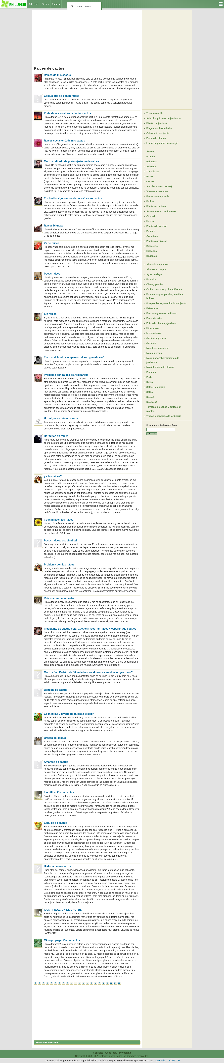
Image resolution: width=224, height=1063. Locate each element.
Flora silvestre (154, 318)
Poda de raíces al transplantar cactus (67, 113)
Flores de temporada (157, 196)
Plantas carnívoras (156, 241)
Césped (150, 216)
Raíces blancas (53, 225)
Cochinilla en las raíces (58, 519)
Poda (149, 377)
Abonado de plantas (157, 264)
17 (99, 983)
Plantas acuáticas (156, 206)
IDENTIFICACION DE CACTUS (63, 909)
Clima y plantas (155, 284)
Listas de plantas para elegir (162, 143)
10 (71, 983)
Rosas (149, 176)
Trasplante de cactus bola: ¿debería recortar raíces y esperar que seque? (90, 628)
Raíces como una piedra (59, 598)
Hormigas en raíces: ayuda (61, 418)
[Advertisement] (87, 36)
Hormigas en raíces (56, 436)
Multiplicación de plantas (160, 367)
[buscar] (84, 7)
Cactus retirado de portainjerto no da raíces (71, 161)
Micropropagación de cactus (62, 940)
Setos (149, 392)
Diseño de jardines (156, 123)
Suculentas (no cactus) (159, 186)
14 (87, 983)
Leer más (160, 1060)
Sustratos (151, 402)
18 (103, 983)
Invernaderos (153, 333)
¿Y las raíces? (53, 476)
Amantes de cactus (56, 761)
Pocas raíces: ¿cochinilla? (60, 540)
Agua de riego (154, 274)
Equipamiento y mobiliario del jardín (166, 303)
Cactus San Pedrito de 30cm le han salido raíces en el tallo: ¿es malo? (88, 672)
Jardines (151, 343)
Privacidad (125, 1052)
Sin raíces (50, 313)
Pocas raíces (52, 273)
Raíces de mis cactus (57, 75)
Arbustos (151, 166)
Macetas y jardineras (157, 348)
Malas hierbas (154, 353)
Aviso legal (111, 1052)
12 (79, 983)
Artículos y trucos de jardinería (163, 118)
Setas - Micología (155, 387)
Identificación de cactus (59, 792)
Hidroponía (152, 328)
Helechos (151, 251)
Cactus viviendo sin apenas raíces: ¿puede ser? (74, 357)
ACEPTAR (174, 1060)
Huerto (150, 221)
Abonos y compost (156, 269)
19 (107, 983)
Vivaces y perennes (157, 191)
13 (83, 983)
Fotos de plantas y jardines (161, 323)
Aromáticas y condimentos (161, 211)
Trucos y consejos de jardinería (163, 416)
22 (119, 983)
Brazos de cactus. (55, 737)
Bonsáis (150, 231)
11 (75, 983)
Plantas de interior (156, 226)
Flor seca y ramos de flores (161, 313)
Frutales (150, 156)
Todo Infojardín (154, 113)
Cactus (150, 181)
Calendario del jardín (157, 133)
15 (91, 983)
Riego (149, 382)
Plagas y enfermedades (159, 128)
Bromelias (152, 246)
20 (111, 983)
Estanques (152, 308)
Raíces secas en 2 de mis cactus (64, 140)
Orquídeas (152, 236)
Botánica (151, 279)
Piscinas (151, 372)
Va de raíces (51, 243)
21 (115, 983)
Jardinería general (156, 338)
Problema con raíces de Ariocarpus (66, 374)
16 (95, 983)
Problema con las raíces (59, 564)
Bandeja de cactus (55, 689)
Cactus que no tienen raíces (61, 95)
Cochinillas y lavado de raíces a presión (69, 713)
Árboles (150, 151)
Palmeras (151, 161)
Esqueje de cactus (55, 822)
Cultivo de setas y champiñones (164, 289)
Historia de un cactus (57, 866)
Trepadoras (152, 171)
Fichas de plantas (156, 138)
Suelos (150, 397)
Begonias (151, 256)
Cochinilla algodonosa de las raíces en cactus (73, 198)
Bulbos (150, 201)
